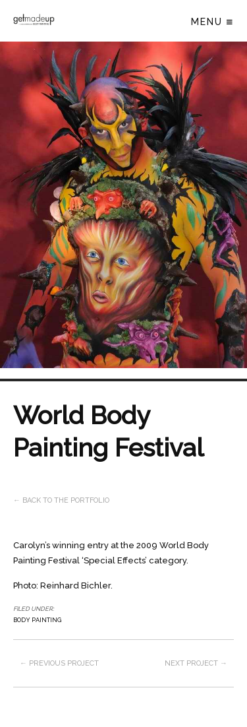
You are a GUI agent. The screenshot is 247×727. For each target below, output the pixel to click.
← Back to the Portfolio (61, 500)
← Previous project (59, 663)
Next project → (196, 663)
